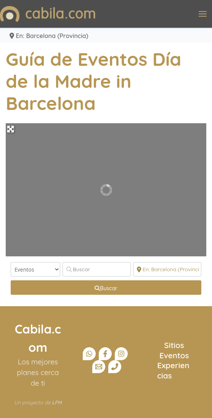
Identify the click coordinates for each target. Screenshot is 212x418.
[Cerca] (167, 269)
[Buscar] (97, 269)
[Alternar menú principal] (202, 14)
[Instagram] (121, 353)
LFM (57, 402)
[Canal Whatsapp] (89, 353)
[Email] (98, 366)
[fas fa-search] (106, 287)
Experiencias (173, 370)
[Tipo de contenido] (35, 269)
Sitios (174, 345)
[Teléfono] (114, 366)
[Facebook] (105, 353)
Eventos (174, 355)
